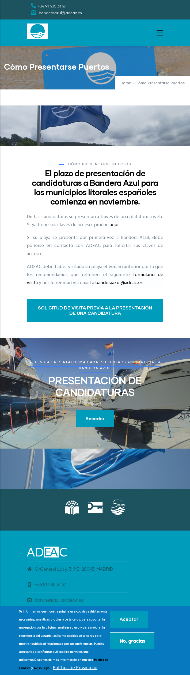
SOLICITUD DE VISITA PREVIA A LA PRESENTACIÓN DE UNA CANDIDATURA (95, 310)
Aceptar (129, 619)
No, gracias (132, 640)
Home (125, 83)
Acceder (95, 418)
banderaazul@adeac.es (119, 283)
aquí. (115, 225)
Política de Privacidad (75, 668)
